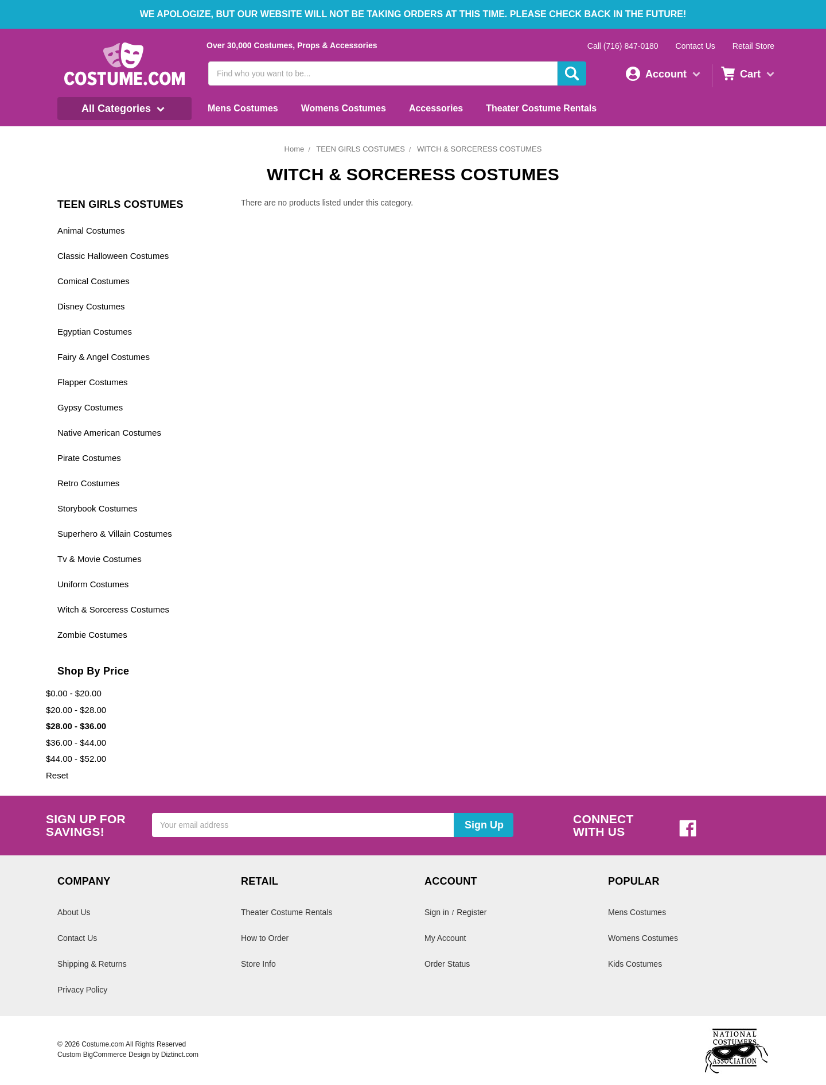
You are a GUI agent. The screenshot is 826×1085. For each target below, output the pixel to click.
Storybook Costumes (97, 508)
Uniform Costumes (92, 584)
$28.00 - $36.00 (76, 726)
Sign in (436, 912)
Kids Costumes (635, 963)
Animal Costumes (91, 230)
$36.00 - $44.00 (76, 742)
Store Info (258, 963)
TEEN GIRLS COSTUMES (360, 149)
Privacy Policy (82, 989)
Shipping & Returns (92, 963)
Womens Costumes (343, 108)
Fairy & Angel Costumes (103, 357)
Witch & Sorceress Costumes (113, 609)
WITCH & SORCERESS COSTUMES (479, 149)
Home (295, 149)
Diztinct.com (179, 1055)
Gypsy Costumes (90, 407)
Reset (57, 775)
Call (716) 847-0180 (623, 46)
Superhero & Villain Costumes (114, 533)
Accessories (436, 108)
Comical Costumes (93, 281)
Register (471, 912)
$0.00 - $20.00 (74, 693)
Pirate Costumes (89, 458)
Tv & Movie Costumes (99, 559)
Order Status (447, 963)
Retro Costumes (88, 483)
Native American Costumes (109, 432)
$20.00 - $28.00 (76, 710)
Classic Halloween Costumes (113, 256)
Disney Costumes (91, 306)
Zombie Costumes (92, 635)
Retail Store (753, 46)
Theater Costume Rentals (541, 108)
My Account (445, 938)
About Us (74, 912)
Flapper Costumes (92, 382)
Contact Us (695, 46)
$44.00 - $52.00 (76, 759)
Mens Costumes (243, 108)
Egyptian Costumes (94, 331)
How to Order (265, 938)
